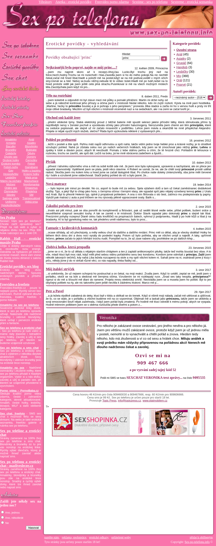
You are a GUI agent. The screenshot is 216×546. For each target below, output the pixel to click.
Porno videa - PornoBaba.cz (19, 390)
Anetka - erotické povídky (73, 2)
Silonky (10, 194)
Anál (31, 139)
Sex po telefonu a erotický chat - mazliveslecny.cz (20, 463)
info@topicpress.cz (129, 400)
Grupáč (181, 63)
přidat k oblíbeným (201, 537)
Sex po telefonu (20, 44)
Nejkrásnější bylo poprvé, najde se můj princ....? (81, 67)
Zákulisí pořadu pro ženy (64, 206)
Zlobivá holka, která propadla (68, 247)
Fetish (31, 163)
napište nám (51, 537)
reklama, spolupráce (74, 537)
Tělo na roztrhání (59, 95)
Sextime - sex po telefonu (150, 2)
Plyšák (51, 162)
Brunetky (10, 149)
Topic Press (109, 400)
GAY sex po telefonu (20, 89)
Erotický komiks (10, 163)
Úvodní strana (186, 50)
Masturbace (31, 181)
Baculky (11, 146)
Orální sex (11, 187)
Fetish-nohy (11, 167)
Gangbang (31, 167)
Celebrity (10, 153)
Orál (179, 80)
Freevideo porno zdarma (112, 2)
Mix (178, 76)
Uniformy (10, 201)
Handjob (181, 67)
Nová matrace (56, 184)
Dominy (31, 156)
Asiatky (31, 143)
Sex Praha (7, 217)
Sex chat (20, 78)
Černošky (31, 160)
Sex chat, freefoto (12, 413)
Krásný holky (31, 174)
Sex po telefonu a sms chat (19, 347)
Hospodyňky (10, 174)
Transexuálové (31, 198)
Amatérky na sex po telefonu (19, 305)
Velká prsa (31, 201)
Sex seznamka (20, 55)
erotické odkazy (98, 537)
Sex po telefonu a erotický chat (20, 327)
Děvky (31, 153)
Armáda (11, 143)
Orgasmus (31, 187)
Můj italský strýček (60, 269)
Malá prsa (31, 177)
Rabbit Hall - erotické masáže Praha (20, 240)
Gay (10, 170)
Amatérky (10, 139)
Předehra (31, 191)
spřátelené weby (121, 537)
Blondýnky (31, 146)
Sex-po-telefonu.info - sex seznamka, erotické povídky (73, 16)
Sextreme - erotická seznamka (192, 2)
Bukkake (31, 149)
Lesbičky (10, 177)
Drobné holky (11, 160)
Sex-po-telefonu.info (197, 542)
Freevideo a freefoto (14, 284)
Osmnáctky (10, 191)
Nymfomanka (31, 184)
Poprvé (181, 84)
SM (31, 194)
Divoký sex (10, 156)
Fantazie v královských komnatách (71, 228)
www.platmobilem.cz (155, 400)
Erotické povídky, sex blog (19, 266)
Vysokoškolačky (11, 205)
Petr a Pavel (55, 291)
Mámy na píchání (10, 181)
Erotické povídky (20, 66)
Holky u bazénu (31, 170)
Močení (10, 184)
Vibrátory (45, 2)
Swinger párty (10, 198)
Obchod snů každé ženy (63, 117)
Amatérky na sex (12, 367)
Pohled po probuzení (61, 139)
